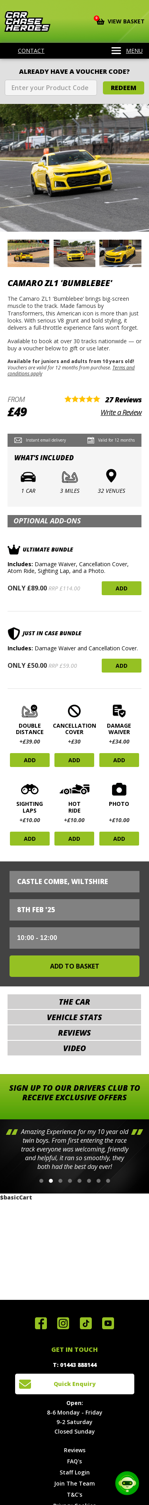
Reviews (74, 1450)
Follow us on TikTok (86, 1323)
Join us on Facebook (41, 1323)
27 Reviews (123, 399)
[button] (41, 1181)
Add (122, 588)
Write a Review (121, 412)
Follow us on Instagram (63, 1323)
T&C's (74, 1494)
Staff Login (75, 1472)
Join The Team (74, 1483)
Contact (26, 51)
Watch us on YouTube (108, 1323)
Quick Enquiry (75, 1384)
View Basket (121, 20)
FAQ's (74, 1461)
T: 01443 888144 (75, 1365)
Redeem (123, 87)
